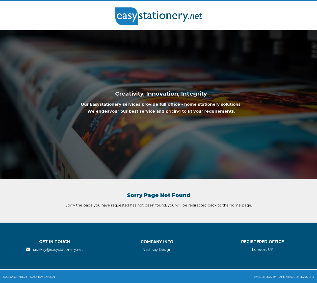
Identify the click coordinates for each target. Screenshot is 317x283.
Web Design (263, 277)
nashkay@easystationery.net (57, 249)
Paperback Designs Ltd (295, 277)
